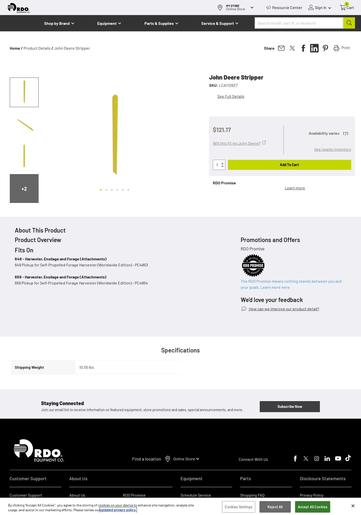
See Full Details (230, 96)
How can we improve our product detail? (283, 308)
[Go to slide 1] (101, 190)
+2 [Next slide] (24, 189)
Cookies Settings (238, 507)
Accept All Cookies (313, 507)
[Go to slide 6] (128, 190)
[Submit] (349, 23)
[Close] (352, 505)
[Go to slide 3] (112, 190)
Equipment (107, 23)
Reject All (275, 507)
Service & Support (217, 23)
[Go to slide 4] (117, 190)
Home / (16, 48)
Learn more (295, 187)
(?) (345, 133)
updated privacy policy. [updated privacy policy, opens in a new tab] (118, 510)
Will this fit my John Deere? (236, 143)
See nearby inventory (332, 149)
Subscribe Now (290, 406)
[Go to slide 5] (123, 190)
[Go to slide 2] (106, 190)
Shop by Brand (57, 23)
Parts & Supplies (159, 23)
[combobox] (305, 23)
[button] (24, 92)
